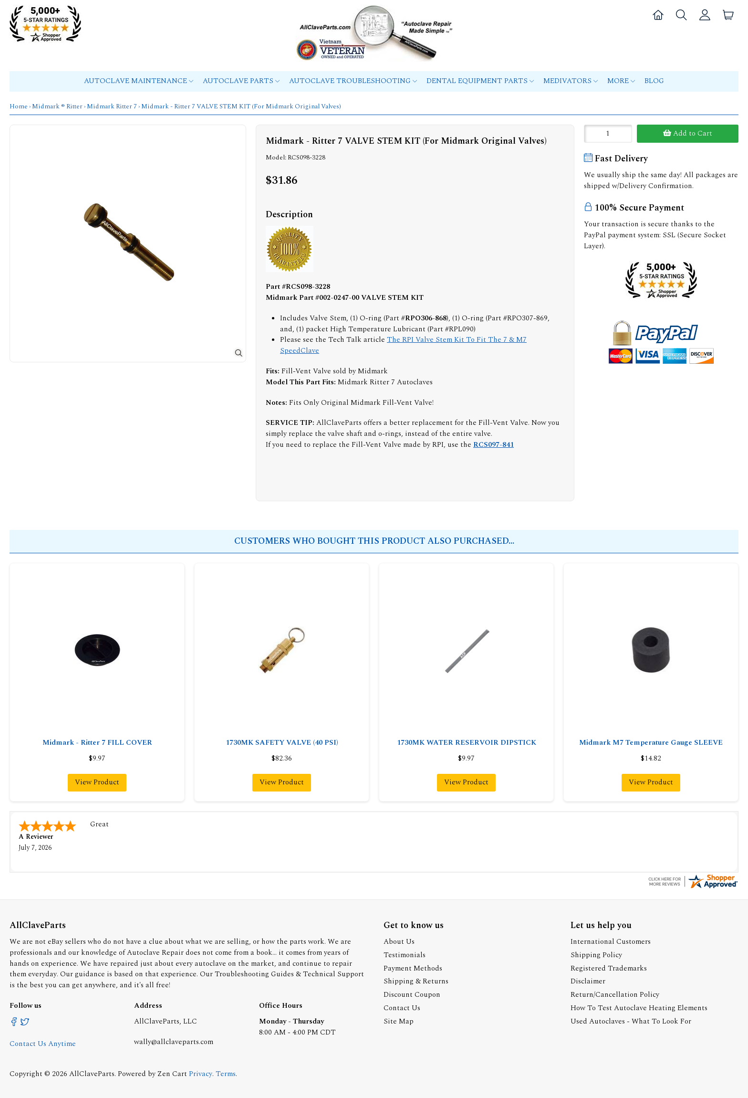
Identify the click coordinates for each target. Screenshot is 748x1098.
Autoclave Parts (241, 80)
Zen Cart (172, 1072)
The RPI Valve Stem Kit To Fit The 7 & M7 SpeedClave (403, 345)
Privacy (200, 1072)
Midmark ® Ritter (57, 106)
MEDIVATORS (570, 80)
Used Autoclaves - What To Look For (631, 1020)
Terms (226, 1072)
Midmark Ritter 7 (112, 106)
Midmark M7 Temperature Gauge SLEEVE (651, 742)
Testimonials (405, 954)
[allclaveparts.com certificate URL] (693, 886)
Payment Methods (413, 967)
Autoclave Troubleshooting (353, 80)
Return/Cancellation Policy (615, 993)
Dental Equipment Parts (480, 80)
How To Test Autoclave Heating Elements (639, 1007)
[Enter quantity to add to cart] (608, 134)
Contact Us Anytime (43, 1042)
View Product (97, 782)
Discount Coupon (412, 993)
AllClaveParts (91, 1072)
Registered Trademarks (609, 967)
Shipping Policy (596, 954)
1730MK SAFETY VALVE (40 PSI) (282, 742)
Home (19, 106)
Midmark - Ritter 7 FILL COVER (97, 742)
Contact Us (402, 1007)
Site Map (399, 1020)
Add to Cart (687, 133)
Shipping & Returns (416, 980)
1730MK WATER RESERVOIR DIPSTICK (466, 742)
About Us (399, 940)
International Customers (611, 940)
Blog (654, 80)
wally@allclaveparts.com (173, 1040)
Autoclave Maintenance (138, 80)
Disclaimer (588, 980)
